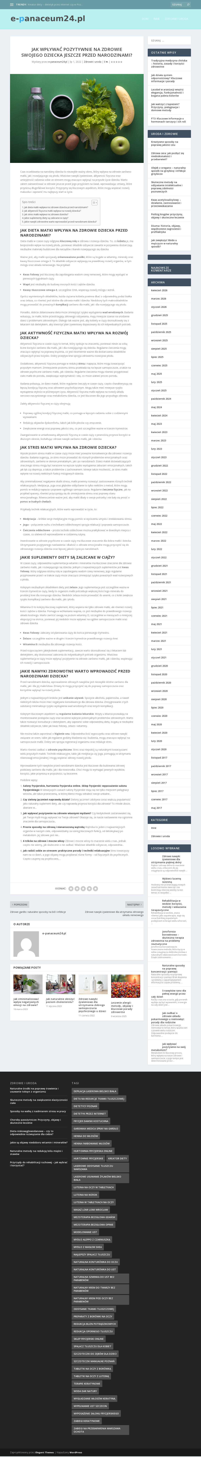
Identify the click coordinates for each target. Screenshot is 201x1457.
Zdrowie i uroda (176, 20)
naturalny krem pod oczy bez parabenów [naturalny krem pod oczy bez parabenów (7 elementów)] (93, 1300)
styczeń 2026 (158, 307)
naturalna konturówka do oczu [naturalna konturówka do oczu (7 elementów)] (96, 1262)
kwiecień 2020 (159, 733)
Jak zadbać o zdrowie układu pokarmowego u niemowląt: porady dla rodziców (167, 1018)
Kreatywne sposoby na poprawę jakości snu (164, 144)
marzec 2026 (158, 299)
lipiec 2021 (157, 608)
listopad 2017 (159, 758)
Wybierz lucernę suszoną (171, 881)
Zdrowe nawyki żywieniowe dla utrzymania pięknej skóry (166, 860)
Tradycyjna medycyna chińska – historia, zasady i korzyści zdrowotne (169, 64)
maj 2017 (156, 808)
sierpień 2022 (159, 499)
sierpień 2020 (159, 700)
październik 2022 (161, 482)
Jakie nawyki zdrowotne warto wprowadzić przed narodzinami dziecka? (60, 222)
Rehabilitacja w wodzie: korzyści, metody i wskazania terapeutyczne (168, 906)
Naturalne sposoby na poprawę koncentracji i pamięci (168, 969)
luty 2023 (156, 449)
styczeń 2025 (158, 391)
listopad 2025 (159, 324)
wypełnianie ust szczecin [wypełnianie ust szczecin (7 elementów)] (90, 1406)
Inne (157, 20)
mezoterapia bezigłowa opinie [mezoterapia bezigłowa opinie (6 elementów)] (93, 1225)
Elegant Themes (44, 1453)
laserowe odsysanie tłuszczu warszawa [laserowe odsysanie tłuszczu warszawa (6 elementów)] (93, 1168)
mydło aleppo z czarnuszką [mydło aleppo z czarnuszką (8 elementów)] (92, 1240)
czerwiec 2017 (159, 800)
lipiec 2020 (157, 708)
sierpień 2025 (159, 349)
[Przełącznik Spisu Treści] (93, 203)
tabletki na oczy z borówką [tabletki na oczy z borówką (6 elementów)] (92, 1369)
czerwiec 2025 (159, 366)
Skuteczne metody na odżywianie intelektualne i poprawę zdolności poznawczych (166, 187)
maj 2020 (156, 724)
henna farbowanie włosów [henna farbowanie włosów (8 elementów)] (92, 1144)
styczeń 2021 (158, 658)
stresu (81, 364)
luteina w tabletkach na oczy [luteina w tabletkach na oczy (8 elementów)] (94, 1202)
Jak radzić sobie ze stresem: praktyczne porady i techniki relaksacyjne (66, 851)
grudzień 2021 (159, 566)
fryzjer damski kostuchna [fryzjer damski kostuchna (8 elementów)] (91, 1121)
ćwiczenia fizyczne (112, 490)
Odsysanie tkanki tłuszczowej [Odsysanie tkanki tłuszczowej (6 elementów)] (94, 1309)
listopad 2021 (159, 574)
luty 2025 (156, 382)
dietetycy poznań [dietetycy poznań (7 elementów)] (85, 1106)
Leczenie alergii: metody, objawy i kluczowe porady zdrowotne (122, 1008)
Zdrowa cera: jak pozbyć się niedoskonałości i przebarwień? (167, 157)
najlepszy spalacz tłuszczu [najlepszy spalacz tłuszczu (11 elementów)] (92, 1255)
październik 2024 (161, 399)
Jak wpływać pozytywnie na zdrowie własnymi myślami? (57, 814)
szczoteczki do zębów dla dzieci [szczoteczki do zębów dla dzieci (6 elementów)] (95, 1354)
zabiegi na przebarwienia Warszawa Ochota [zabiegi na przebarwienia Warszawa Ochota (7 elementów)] (97, 1430)
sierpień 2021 (159, 599)
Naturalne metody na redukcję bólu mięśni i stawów (36, 1153)
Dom (145, 20)
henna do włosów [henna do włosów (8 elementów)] (86, 1136)
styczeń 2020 (158, 750)
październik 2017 (161, 766)
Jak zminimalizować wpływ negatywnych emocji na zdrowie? (26, 1002)
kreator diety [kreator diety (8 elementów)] (117, 1159)
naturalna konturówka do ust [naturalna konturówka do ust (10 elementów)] (95, 1270)
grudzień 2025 (159, 315)
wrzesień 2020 (159, 691)
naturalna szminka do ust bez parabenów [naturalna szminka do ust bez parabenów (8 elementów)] (94, 1279)
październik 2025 (161, 332)
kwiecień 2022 (159, 533)
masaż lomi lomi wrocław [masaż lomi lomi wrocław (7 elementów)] (91, 1210)
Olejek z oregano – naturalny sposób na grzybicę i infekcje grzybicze (168, 171)
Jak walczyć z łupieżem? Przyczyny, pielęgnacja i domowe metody (165, 107)
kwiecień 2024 (159, 416)
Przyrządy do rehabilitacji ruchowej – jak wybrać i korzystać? (38, 1164)
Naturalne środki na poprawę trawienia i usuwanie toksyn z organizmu (34, 1091)
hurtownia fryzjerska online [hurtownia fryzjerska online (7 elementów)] (93, 1151)
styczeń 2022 (158, 558)
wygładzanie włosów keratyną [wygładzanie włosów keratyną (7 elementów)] (94, 1399)
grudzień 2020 (159, 666)
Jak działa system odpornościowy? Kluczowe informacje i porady (166, 78)
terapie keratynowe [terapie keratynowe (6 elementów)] (87, 1384)
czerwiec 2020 (159, 716)
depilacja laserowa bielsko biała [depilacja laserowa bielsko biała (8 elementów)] (95, 1092)
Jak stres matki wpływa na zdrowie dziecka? (46, 215)
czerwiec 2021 (159, 616)
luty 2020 (156, 741)
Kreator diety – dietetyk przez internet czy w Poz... (55, 4)
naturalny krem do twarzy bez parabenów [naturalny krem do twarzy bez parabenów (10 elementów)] (94, 1290)
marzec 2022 (158, 541)
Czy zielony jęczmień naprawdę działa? (46, 800)
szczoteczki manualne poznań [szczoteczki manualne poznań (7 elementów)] (94, 1361)
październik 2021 (161, 583)
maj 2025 (156, 374)
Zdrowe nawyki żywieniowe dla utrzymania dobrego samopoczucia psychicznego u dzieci (92, 1005)
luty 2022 (156, 549)
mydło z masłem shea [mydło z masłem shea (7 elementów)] (88, 1247)
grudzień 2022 (159, 466)
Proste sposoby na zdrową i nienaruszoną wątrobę (54, 827)
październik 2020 (161, 683)
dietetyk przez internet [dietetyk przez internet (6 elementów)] (90, 1114)
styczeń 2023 (158, 457)
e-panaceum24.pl (57, 62)
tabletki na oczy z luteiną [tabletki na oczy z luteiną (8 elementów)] (91, 1376)
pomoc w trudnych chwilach (35, 502)
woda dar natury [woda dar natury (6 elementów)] (85, 1391)
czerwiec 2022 (159, 516)
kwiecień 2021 (159, 633)
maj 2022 (156, 524)
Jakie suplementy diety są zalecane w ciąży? (46, 218)
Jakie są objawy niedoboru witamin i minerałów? (39, 1143)
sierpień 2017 (159, 783)
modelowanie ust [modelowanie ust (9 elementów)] (85, 1232)
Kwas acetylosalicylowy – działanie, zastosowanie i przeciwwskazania (166, 203)
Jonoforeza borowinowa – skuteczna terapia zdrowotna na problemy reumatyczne (167, 938)
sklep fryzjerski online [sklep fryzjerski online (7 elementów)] (89, 1339)
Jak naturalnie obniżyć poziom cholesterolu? (60, 1001)
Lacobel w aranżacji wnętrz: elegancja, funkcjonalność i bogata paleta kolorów (167, 93)
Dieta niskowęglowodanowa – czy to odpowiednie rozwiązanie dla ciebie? (31, 1133)
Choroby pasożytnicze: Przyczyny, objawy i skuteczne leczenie (35, 1122)
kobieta (121, 241)
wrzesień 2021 (159, 591)
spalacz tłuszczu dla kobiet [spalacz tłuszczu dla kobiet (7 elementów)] (92, 1347)
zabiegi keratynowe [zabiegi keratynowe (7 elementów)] (87, 1421)
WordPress (76, 1453)
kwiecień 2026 (159, 291)
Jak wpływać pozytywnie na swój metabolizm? (168, 1047)
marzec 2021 (158, 641)
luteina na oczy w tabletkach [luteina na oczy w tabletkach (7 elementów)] (94, 1188)
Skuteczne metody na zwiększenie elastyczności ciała (39, 1102)
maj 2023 (156, 424)
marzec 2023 (158, 441)
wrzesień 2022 (159, 491)
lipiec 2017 (157, 791)
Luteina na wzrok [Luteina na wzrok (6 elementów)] (85, 1195)
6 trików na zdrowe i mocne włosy (44, 841)
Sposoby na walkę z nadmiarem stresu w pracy (38, 1112)
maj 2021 (156, 624)
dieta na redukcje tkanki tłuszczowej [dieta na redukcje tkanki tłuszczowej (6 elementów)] (99, 1099)
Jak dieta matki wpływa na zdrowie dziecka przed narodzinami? (56, 207)
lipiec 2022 (157, 508)
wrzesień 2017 (159, 775)
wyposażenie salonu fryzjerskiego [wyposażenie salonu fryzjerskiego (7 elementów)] (96, 1414)
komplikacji (62, 305)
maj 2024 (156, 407)
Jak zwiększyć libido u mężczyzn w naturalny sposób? (164, 244)
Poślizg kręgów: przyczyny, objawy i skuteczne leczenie (167, 216)
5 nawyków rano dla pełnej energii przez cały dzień (168, 994)
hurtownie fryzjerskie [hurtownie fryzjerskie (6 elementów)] (88, 1159)
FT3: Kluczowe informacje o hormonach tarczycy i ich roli (168, 121)
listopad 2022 (159, 474)
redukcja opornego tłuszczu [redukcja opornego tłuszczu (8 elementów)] (93, 1332)
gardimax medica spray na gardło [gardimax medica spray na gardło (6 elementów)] (96, 1129)
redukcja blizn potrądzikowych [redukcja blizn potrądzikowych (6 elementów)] (95, 1324)
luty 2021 (156, 649)
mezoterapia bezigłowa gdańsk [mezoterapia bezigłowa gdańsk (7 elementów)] (94, 1217)
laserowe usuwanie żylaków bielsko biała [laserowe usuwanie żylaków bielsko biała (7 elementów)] (97, 1179)
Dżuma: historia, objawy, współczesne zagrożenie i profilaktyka (166, 229)
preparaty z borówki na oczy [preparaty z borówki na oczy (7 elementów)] (93, 1317)
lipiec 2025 (157, 357)
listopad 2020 (159, 674)
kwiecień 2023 (159, 432)
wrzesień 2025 (159, 341)
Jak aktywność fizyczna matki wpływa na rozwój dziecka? (52, 211)
